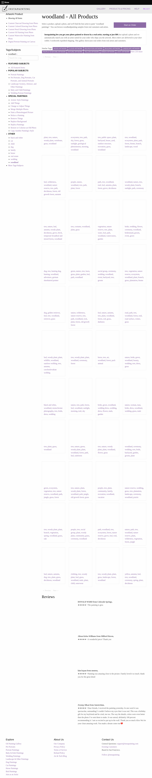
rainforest (78, 456)
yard (113, 140)
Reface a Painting (17, 115)
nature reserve (76, 316)
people (73, 182)
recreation (102, 147)
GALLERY (101, 9)
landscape (128, 147)
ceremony (140, 188)
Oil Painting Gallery (13, 744)
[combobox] (23, 58)
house (13, 153)
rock (85, 319)
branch (138, 144)
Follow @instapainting (110, 755)
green (73, 271)
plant (46, 137)
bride (127, 227)
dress (138, 363)
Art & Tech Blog (60, 756)
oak (45, 539)
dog (12, 147)
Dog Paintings (11, 762)
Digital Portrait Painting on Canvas (21, 42)
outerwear (79, 583)
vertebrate (58, 140)
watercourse (111, 236)
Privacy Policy (59, 747)
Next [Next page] (56, 57)
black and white (17, 138)
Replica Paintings (17, 125)
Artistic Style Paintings (19, 100)
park (72, 277)
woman (133, 405)
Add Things (15, 103)
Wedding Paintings (13, 756)
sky (72, 140)
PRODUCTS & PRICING (119, 9)
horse (100, 357)
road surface (129, 319)
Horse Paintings (12, 768)
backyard (101, 140)
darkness (101, 322)
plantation (133, 280)
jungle (46, 497)
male (110, 411)
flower (139, 227)
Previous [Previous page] (48, 57)
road (126, 313)
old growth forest (77, 497)
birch (60, 233)
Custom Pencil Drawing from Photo (22, 29)
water (100, 233)
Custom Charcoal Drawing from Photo (23, 23)
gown (132, 236)
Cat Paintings (11, 765)
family (13, 150)
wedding (14, 159)
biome (132, 144)
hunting (47, 274)
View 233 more (137, 52)
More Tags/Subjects (16, 165)
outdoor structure (104, 144)
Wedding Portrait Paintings (21, 93)
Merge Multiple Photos (19, 109)
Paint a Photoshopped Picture (22, 112)
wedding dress (103, 408)
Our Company (59, 744)
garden (100, 239)
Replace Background (19, 121)
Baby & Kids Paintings (15, 753)
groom (136, 233)
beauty (135, 360)
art (108, 357)
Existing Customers (109, 747)
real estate (14, 156)
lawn (87, 271)
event (127, 236)
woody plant (49, 140)
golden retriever (54, 313)
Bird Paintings (11, 771)
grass (46, 144)
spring (46, 536)
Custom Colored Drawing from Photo (22, 26)
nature (54, 137)
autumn (58, 194)
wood (135, 147)
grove (105, 188)
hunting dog (56, 271)
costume (78, 227)
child (13, 144)
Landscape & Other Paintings (17, 759)
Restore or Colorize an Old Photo (23, 128)
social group (102, 271)
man (139, 405)
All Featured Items (18, 68)
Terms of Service (60, 750)
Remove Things (17, 118)
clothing (74, 574)
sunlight (74, 144)
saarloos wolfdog (50, 363)
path (85, 137)
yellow (127, 574)
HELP (136, 9)
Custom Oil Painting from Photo (20, 32)
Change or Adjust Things (20, 106)
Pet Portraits (10, 747)
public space (106, 137)
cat (12, 141)
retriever (47, 319)
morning (85, 147)
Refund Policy (59, 753)
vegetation (102, 227)
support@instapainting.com (127, 744)
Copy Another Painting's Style (22, 131)
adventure (47, 277)
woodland (52, 144)
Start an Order (130, 25)
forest (76, 140)
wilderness (52, 182)
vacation (101, 497)
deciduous (48, 191)
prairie (135, 497)
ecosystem (75, 137)
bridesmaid (129, 233)
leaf (45, 182)
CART (146, 9)
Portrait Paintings (17, 75)
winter (137, 319)
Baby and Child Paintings (20, 90)
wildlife (47, 360)
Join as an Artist (12, 774)
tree (50, 137)
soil (104, 319)
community (102, 491)
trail (99, 185)
